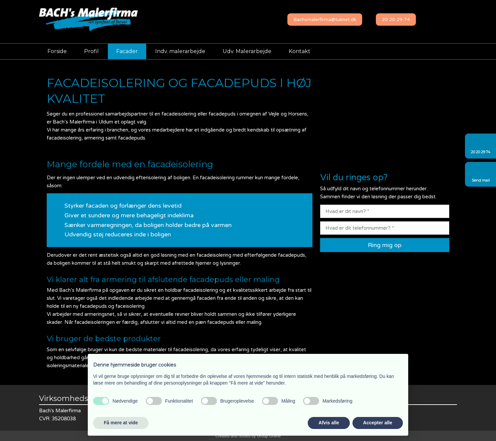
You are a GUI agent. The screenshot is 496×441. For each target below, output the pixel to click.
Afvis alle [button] (328, 422)
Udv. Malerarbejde (247, 51)
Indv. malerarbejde (180, 51)
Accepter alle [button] (377, 422)
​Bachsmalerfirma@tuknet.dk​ (324, 19)
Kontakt (299, 51)
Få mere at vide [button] (121, 422)
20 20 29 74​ (396, 19)
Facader (127, 51)
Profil (91, 51)
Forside (57, 51)
